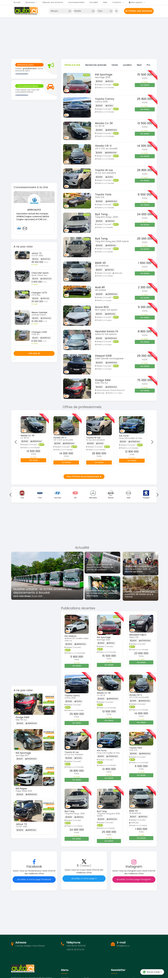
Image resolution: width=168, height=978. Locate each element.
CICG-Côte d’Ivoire (22, 596)
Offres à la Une (72, 65)
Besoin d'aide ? (152, 972)
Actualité (94, 2)
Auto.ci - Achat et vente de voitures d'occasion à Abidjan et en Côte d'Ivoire (26, 11)
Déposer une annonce (52, 2)
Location (127, 65)
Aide (105, 2)
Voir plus (34, 353)
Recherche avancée (95, 65)
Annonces (30, 2)
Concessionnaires (76, 2)
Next (151, 442)
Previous (16, 442)
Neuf (139, 65)
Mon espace (135, 2)
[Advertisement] (84, 38)
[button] (14, 577)
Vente (114, 65)
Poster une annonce (139, 10)
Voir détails (144, 85)
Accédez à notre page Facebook (34, 879)
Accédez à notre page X (84, 878)
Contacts (116, 2)
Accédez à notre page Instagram (134, 879)
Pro (148, 65)
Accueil (17, 2)
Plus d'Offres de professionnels (84, 476)
